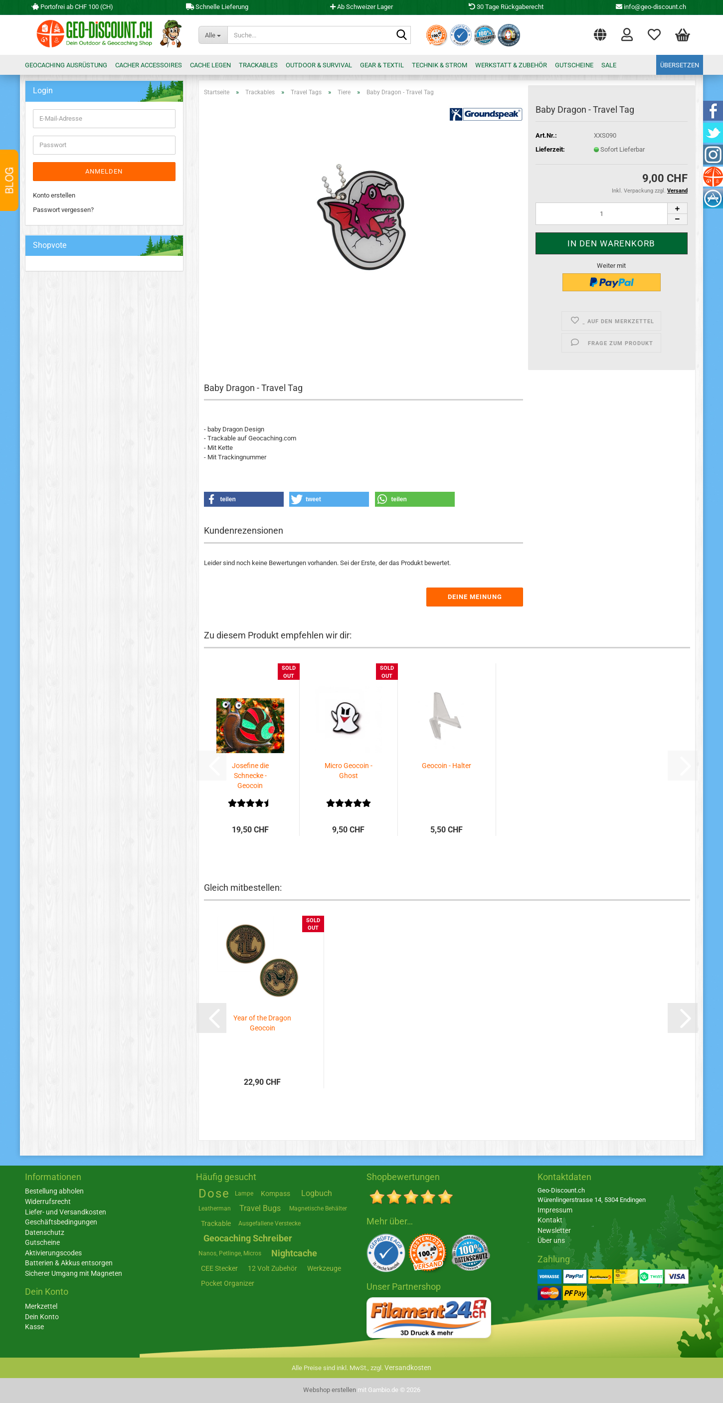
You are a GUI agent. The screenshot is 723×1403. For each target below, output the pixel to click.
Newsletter (554, 1230)
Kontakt (550, 1220)
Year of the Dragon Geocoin (262, 1023)
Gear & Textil (382, 65)
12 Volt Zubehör (272, 1268)
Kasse (34, 1327)
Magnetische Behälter (318, 1208)
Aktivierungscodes (53, 1253)
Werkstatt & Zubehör (511, 65)
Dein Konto (42, 1317)
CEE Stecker (219, 1268)
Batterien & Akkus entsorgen (69, 1263)
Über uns (551, 1240)
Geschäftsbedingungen (61, 1222)
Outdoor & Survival (319, 65)
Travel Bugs (260, 1208)
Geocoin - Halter (446, 766)
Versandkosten (407, 1368)
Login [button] (627, 34)
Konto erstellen (54, 195)
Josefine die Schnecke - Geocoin (250, 776)
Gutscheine (574, 65)
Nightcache (294, 1253)
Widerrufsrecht (48, 1201)
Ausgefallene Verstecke (269, 1223)
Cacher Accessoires (148, 65)
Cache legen (210, 65)
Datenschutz (44, 1232)
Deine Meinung (475, 597)
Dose (214, 1194)
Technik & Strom (439, 65)
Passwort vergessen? (63, 209)
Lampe (244, 1193)
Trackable (216, 1223)
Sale (608, 65)
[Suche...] (212, 35)
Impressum (555, 1210)
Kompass (275, 1194)
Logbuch (316, 1193)
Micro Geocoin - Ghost (348, 771)
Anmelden (104, 171)
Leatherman (214, 1208)
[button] (600, 32)
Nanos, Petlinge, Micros (229, 1253)
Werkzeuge (324, 1268)
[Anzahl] (612, 213)
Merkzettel (654, 34)
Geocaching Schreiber (247, 1238)
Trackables (258, 65)
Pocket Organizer (227, 1283)
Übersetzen (679, 65)
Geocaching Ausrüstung (66, 65)
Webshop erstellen (329, 1390)
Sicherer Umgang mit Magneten (73, 1273)
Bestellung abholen (54, 1191)
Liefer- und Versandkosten (65, 1212)
